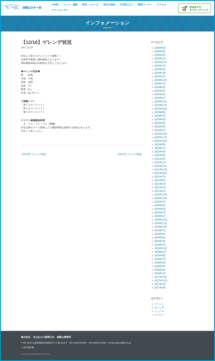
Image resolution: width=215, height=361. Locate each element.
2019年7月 (160, 230)
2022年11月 (160, 137)
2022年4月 (160, 151)
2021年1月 (160, 191)
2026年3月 (160, 51)
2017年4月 (160, 287)
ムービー (159, 314)
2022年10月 (160, 141)
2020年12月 (160, 194)
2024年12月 (160, 80)
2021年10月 (160, 173)
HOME (55, 4)
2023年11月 (160, 105)
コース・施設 (70, 4)
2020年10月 (160, 198)
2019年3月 (160, 237)
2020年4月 (160, 205)
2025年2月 (160, 73)
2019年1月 (160, 244)
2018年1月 (160, 273)
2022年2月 (160, 159)
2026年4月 (160, 48)
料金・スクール (90, 4)
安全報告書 (28, 347)
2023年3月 (160, 123)
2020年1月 (160, 216)
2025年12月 (160, 62)
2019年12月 (160, 219)
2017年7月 (160, 284)
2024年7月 (160, 83)
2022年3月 (160, 155)
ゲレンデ (159, 307)
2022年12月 (160, 133)
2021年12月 (160, 166)
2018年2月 (160, 270)
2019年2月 (160, 241)
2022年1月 (160, 162)
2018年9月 (160, 252)
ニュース (159, 311)
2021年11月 (160, 169)
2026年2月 (160, 55)
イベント (159, 304)
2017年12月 (160, 277)
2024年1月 (160, 98)
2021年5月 (160, 180)
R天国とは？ (126, 4)
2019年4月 (160, 234)
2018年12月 (160, 248)
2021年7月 (160, 176)
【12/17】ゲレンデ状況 (129, 154)
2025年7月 (160, 65)
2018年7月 (160, 259)
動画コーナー (145, 4)
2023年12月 (160, 101)
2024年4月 (160, 87)
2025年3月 (160, 69)
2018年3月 (160, 266)
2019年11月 (160, 223)
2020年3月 (160, 209)
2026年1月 (160, 58)
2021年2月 (160, 187)
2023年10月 (160, 108)
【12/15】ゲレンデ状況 (33, 154)
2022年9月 (160, 144)
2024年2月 (160, 94)
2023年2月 (160, 126)
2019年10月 (160, 227)
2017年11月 (160, 280)
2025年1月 (160, 76)
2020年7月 (160, 201)
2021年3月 (160, 184)
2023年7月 (160, 116)
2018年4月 (160, 262)
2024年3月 (160, 91)
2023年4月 (160, 119)
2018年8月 (160, 255)
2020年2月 (160, 212)
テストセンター (60, 10)
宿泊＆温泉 (109, 4)
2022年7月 (160, 148)
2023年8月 (160, 112)
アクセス (161, 4)
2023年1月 (160, 130)
